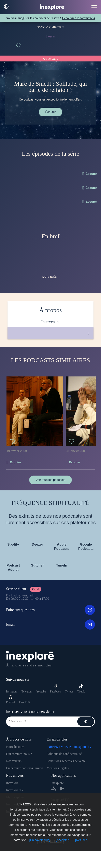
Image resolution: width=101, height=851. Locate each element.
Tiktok (81, 688)
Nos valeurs (13, 761)
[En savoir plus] (39, 840)
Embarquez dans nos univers (24, 768)
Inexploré (12, 783)
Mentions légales (58, 768)
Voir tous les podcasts (50, 479)
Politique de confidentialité (64, 754)
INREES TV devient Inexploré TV (69, 746)
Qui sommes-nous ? (19, 754)
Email (50, 624)
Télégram (26, 691)
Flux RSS (24, 702)
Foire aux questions (50, 610)
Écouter (50, 112)
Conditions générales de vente (66, 761)
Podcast (10, 699)
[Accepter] (63, 840)
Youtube (41, 691)
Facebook (55, 688)
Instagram (11, 691)
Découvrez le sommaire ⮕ (78, 18)
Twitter (69, 691)
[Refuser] (81, 840)
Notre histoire (15, 746)
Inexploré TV (15, 790)
